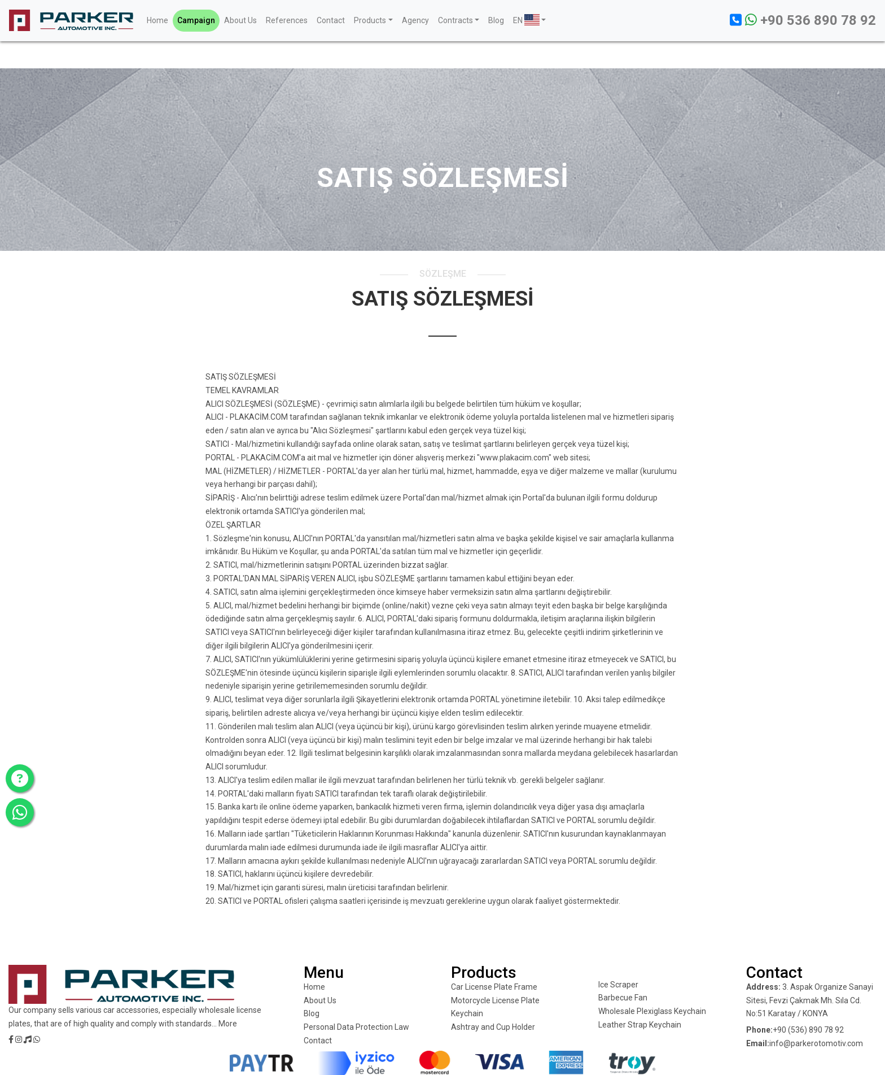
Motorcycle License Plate (495, 1000)
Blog (496, 20)
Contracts (455, 20)
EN (526, 19)
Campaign (196, 20)
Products (370, 20)
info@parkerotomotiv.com (816, 1043)
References (287, 20)
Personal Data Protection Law (356, 1027)
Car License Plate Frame (494, 986)
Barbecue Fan (622, 997)
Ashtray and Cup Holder (493, 1027)
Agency (415, 20)
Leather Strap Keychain (639, 1024)
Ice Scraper (618, 984)
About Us (240, 20)
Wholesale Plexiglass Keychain (652, 1011)
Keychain (467, 1013)
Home (157, 20)
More (227, 1023)
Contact (331, 20)
